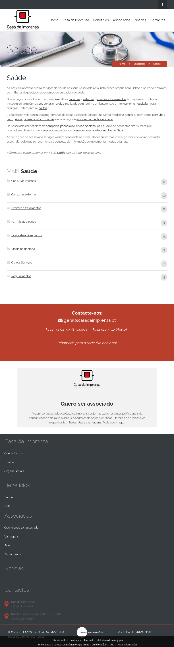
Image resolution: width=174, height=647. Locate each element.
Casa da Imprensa (76, 20)
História (9, 462)
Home (54, 20)
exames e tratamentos (111, 99)
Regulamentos (19, 276)
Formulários (12, 554)
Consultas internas (21, 180)
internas (74, 99)
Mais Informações (127, 644)
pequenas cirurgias (51, 103)
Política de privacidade (136, 632)
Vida (7, 506)
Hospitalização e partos (24, 235)
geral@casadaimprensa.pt (90, 320)
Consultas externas (21, 194)
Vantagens (11, 536)
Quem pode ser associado (21, 527)
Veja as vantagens (89, 422)
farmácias (79, 130)
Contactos (157, 20)
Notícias (140, 20)
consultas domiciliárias (39, 119)
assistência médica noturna (95, 119)
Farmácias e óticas (21, 221)
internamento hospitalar (133, 103)
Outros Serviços (19, 262)
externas (88, 99)
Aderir (8, 545)
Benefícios (101, 20)
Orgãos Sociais (14, 471)
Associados (121, 20)
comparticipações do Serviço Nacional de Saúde (78, 126)
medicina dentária (124, 114)
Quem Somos (13, 453)
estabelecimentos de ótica (106, 130)
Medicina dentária (21, 249)
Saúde (8, 497)
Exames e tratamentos (24, 208)
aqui (121, 422)
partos (43, 108)
